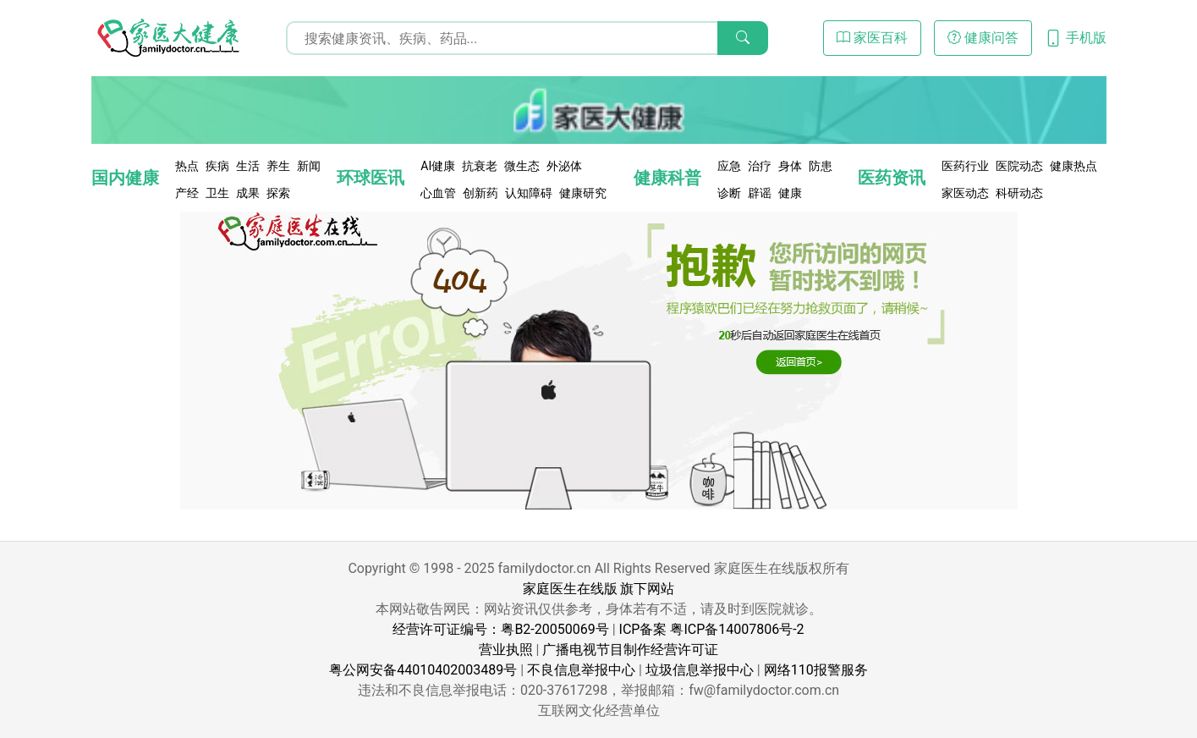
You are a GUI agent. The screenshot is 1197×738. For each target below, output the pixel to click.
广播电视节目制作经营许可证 (630, 650)
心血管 (438, 193)
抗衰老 (479, 166)
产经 (187, 193)
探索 (278, 193)
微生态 (522, 166)
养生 (278, 166)
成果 (248, 193)
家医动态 (965, 193)
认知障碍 (528, 193)
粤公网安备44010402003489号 (423, 670)
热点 (187, 166)
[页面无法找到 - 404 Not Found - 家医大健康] (167, 38)
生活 (248, 166)
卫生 (217, 193)
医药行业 (965, 166)
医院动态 (1019, 166)
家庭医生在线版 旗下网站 (599, 589)
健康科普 (667, 178)
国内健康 (125, 178)
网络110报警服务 (816, 670)
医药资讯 (891, 178)
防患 (820, 166)
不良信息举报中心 (581, 670)
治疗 (759, 166)
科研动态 (1019, 193)
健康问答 (983, 38)
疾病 (217, 166)
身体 (790, 166)
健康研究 (583, 193)
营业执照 (506, 650)
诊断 (729, 193)
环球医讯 (370, 178)
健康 (790, 193)
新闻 (309, 166)
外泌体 (564, 166)
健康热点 (1073, 166)
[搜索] (742, 38)
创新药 (480, 193)
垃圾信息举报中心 (699, 670)
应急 (729, 166)
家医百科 (872, 38)
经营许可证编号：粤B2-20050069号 (500, 629)
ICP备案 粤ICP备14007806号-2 (711, 629)
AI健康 (437, 166)
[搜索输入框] (527, 38)
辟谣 (759, 193)
